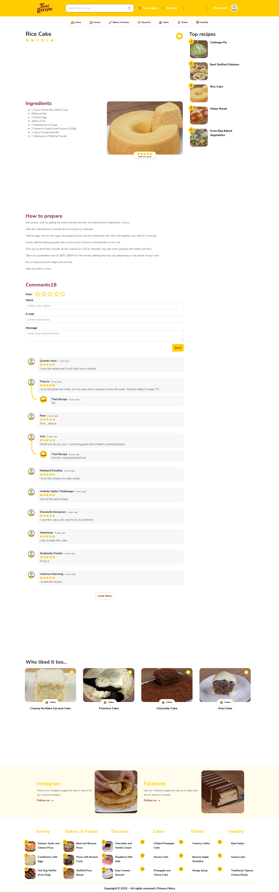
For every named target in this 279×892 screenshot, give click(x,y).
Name (29, 300)
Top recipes (149, 8)
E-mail (30, 314)
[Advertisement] (105, 73)
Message (31, 328)
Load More (105, 596)
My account (220, 8)
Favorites (171, 8)
